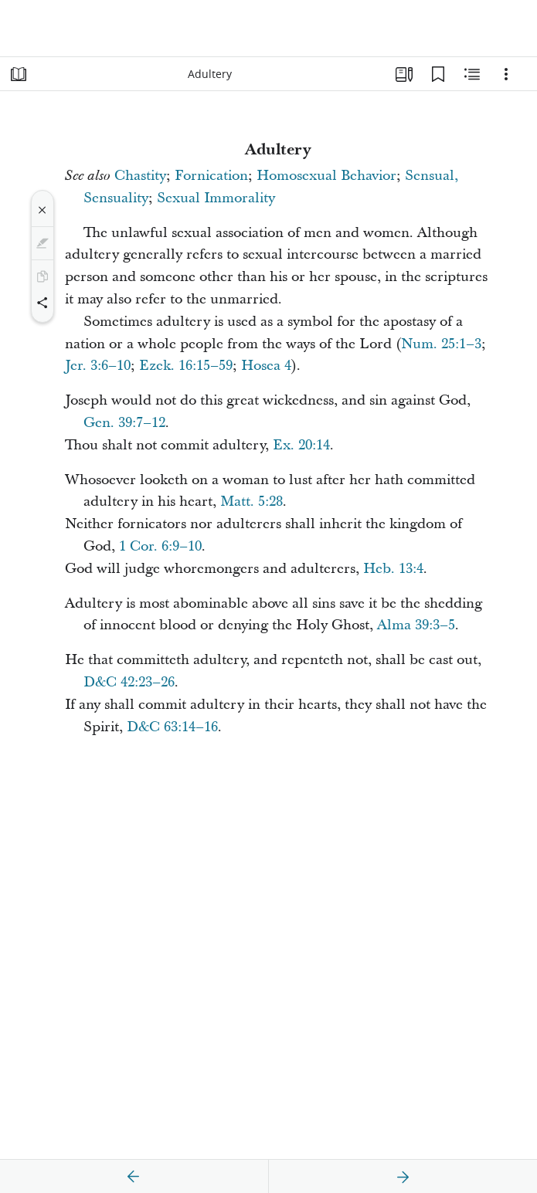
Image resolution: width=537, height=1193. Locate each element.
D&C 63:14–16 (172, 727)
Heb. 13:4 (393, 568)
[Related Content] (472, 74)
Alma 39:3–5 (416, 625)
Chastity (140, 175)
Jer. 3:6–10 (98, 365)
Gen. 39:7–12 (124, 422)
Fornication (211, 175)
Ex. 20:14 (301, 445)
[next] (402, 1176)
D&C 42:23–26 (129, 682)
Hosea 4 (266, 365)
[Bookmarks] (438, 74)
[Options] (506, 74)
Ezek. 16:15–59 (186, 365)
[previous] (133, 1176)
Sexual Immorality (216, 198)
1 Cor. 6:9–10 (160, 546)
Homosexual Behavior (326, 175)
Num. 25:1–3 (441, 344)
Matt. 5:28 (251, 501)
